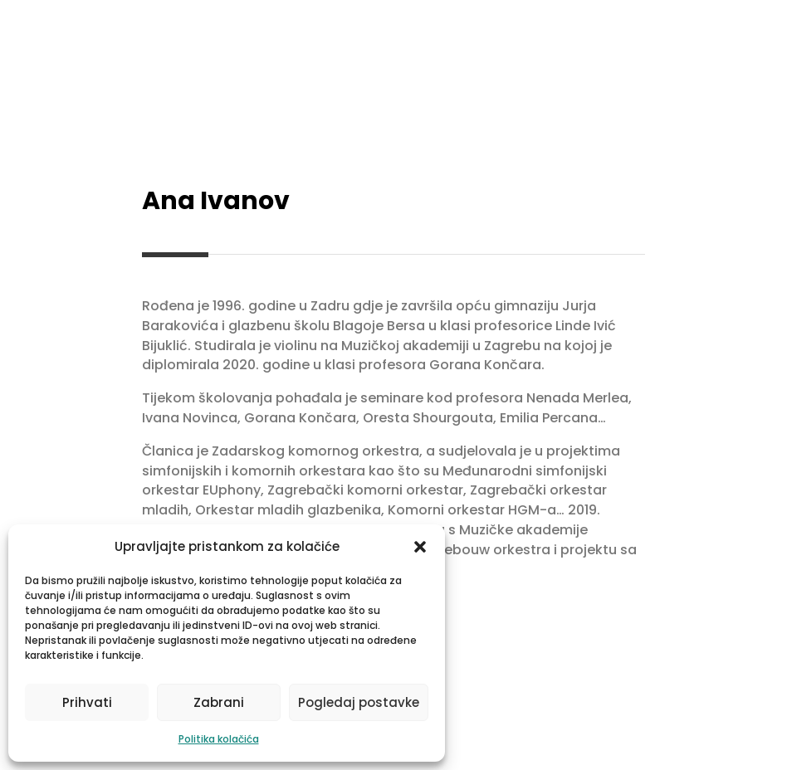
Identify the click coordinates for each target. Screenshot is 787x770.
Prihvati (87, 702)
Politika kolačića (218, 739)
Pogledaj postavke (358, 702)
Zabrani (218, 702)
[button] (420, 547)
